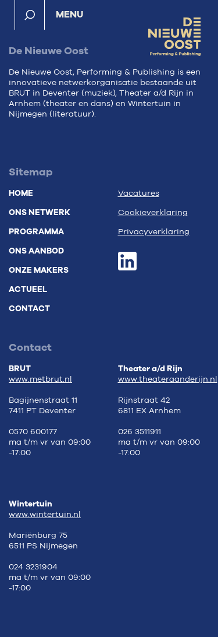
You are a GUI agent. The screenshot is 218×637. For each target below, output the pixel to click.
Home (21, 193)
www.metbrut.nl (40, 379)
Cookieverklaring (153, 213)
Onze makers (39, 270)
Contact (29, 308)
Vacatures (138, 193)
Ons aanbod (36, 250)
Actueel (28, 289)
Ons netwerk (39, 212)
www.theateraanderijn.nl (167, 379)
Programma (36, 231)
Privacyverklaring (154, 232)
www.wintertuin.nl (45, 515)
